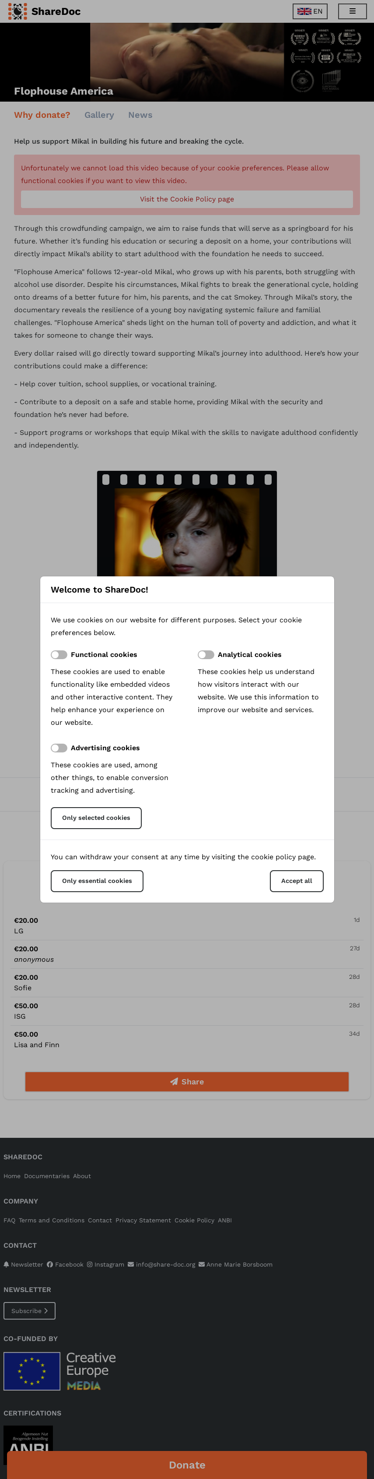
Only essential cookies (97, 880)
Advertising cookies (105, 748)
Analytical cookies (250, 654)
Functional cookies (104, 654)
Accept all (296, 880)
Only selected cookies (96, 817)
